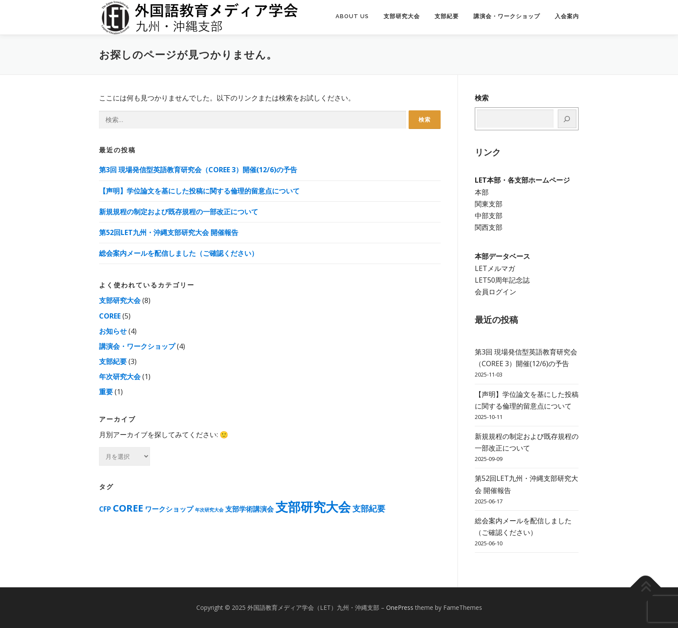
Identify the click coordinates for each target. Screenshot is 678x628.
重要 (106, 391)
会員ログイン (495, 291)
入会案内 (567, 16)
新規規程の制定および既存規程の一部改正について (178, 211)
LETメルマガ (495, 268)
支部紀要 (447, 16)
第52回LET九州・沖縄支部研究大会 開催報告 (168, 232)
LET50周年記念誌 (502, 280)
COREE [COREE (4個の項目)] (128, 507)
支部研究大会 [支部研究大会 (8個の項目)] (313, 506)
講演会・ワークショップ (506, 16)
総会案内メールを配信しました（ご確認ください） (178, 253)
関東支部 (488, 204)
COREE (110, 316)
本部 (482, 192)
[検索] (567, 118)
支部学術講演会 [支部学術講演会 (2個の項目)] (249, 509)
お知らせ (113, 331)
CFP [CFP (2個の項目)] (105, 509)
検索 (482, 98)
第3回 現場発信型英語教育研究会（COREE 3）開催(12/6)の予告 (198, 169)
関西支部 (488, 227)
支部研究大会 (402, 16)
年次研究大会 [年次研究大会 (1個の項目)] (209, 510)
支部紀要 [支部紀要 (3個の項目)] (368, 508)
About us (352, 16)
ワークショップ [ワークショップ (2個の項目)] (169, 509)
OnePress (399, 607)
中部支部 (488, 215)
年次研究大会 (120, 376)
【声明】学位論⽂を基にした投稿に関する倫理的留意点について (199, 191)
